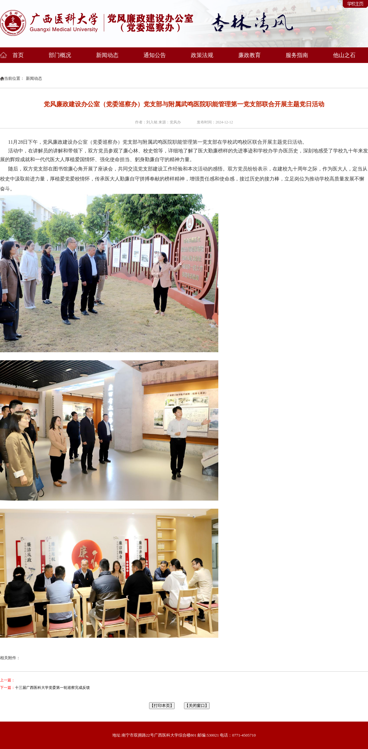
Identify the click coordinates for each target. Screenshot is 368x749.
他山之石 (344, 55)
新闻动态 (107, 55)
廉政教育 (249, 55)
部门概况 (60, 55)
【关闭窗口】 (197, 705)
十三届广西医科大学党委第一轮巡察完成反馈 (52, 687)
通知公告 (154, 55)
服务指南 (297, 55)
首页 (18, 55)
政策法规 (202, 55)
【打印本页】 (162, 705)
